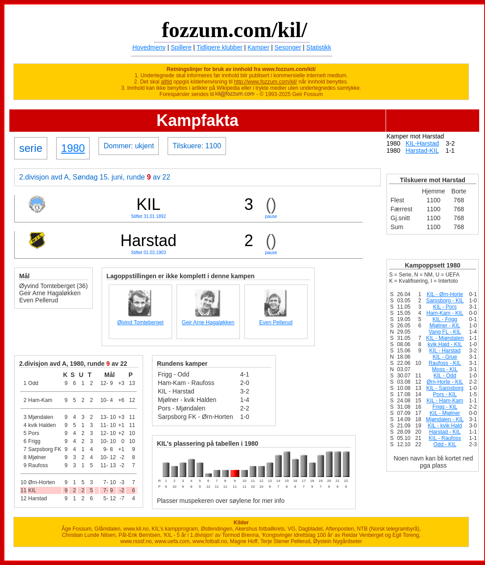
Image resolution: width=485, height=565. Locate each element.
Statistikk (318, 47)
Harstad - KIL (445, 432)
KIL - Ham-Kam (445, 401)
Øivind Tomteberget (140, 322)
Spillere (181, 47)
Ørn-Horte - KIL (445, 382)
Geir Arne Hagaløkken (208, 322)
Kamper (258, 47)
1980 (73, 148)
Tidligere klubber (219, 47)
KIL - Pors (445, 307)
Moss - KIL (444, 369)
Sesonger (288, 47)
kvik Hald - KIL (444, 344)
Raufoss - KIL (445, 363)
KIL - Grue (444, 357)
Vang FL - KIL (445, 332)
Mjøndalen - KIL (445, 419)
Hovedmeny (149, 47)
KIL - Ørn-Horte (445, 294)
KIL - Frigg (444, 319)
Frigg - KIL (444, 407)
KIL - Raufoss (445, 438)
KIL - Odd (444, 375)
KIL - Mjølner (445, 413)
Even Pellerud (275, 322)
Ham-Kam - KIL (445, 313)
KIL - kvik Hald (444, 426)
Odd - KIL (444, 444)
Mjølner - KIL (445, 325)
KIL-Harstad (422, 143)
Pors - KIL (444, 394)
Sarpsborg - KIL (445, 300)
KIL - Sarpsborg (445, 388)
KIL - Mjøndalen (445, 338)
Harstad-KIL (422, 150)
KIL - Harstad (444, 350)
